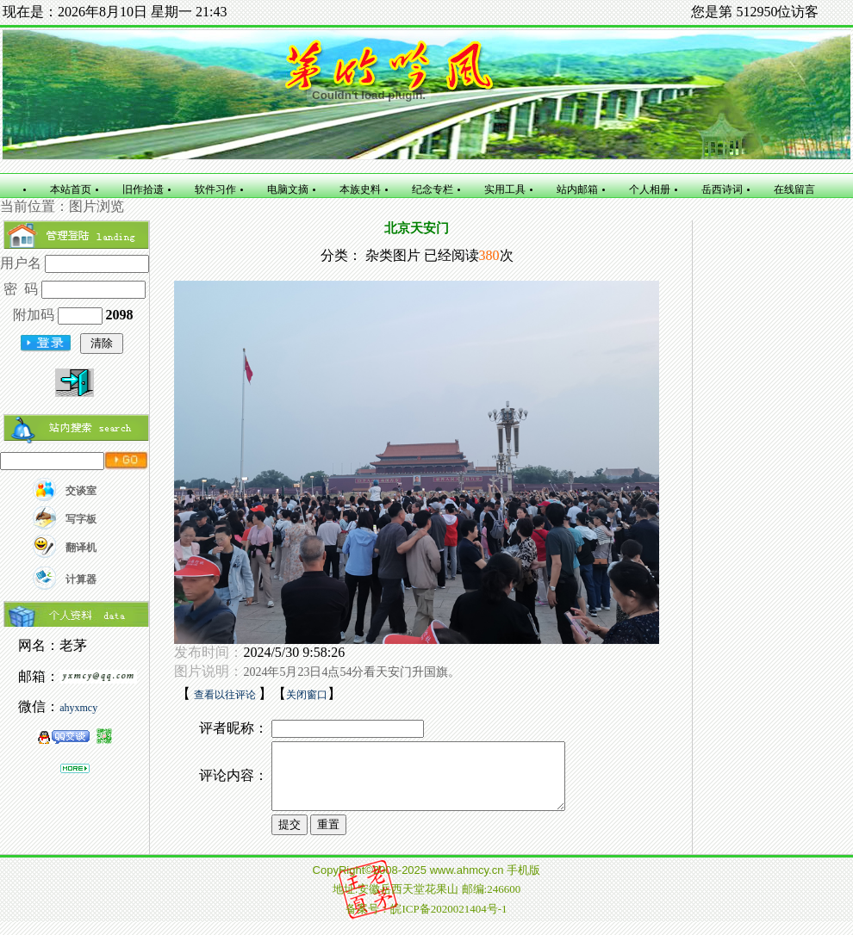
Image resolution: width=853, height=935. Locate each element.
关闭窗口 (306, 695)
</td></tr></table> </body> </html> (426, 901)
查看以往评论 (226, 695)
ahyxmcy (78, 708)
